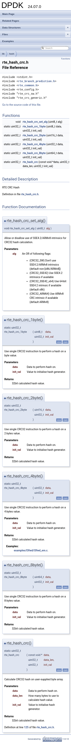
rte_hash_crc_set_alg (35, 121)
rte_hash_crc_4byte (34, 144)
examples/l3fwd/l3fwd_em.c (31, 550)
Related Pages (10, 20)
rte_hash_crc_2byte (34, 135)
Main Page (8, 14)
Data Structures (36, 27)
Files (36, 34)
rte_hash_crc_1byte (34, 126)
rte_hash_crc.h (29, 194)
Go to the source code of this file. (21, 104)
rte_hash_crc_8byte (34, 153)
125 (26, 727)
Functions (65, 59)
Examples (8, 41)
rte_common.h (27, 85)
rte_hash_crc (30, 161)
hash (11, 54)
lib (3, 54)
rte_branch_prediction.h (36, 81)
